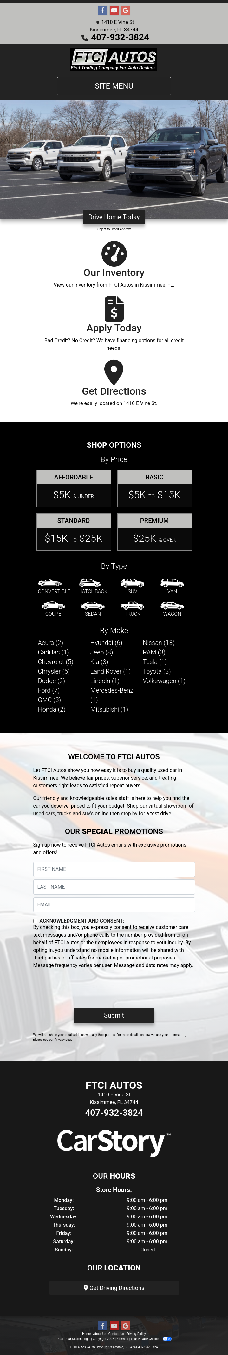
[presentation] (81, 990)
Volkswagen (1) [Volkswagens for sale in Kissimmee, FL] (164, 681)
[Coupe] (53, 609)
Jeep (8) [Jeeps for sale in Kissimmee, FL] (101, 652)
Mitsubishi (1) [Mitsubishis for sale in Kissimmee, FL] (109, 709)
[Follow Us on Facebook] (102, 10)
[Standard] (73, 532)
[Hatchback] (92, 586)
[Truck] (132, 609)
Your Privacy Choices (151, 1339)
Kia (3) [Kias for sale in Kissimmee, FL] (99, 662)
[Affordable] (73, 488)
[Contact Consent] (35, 921)
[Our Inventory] (114, 267)
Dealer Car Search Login (73, 1339)
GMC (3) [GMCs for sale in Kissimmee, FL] (49, 700)
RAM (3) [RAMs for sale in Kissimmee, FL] (154, 652)
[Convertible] (54, 586)
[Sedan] (93, 609)
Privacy (60, 1039)
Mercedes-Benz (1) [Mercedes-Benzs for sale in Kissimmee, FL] (112, 695)
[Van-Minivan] (172, 586)
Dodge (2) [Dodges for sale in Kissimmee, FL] (51, 681)
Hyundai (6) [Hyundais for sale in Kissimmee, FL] (106, 643)
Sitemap (122, 1339)
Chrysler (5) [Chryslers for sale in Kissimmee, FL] (54, 671)
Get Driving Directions (114, 1287)
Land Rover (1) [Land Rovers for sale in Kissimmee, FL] (110, 671)
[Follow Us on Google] (125, 10)
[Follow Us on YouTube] (114, 10)
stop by (129, 813)
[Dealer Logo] (114, 59)
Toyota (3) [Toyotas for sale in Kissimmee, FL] (157, 671)
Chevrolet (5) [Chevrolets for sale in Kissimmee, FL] (56, 662)
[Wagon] (172, 609)
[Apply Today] (114, 326)
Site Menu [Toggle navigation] (114, 86)
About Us (99, 1334)
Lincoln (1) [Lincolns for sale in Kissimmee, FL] (105, 681)
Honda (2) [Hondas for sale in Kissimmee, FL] (52, 709)
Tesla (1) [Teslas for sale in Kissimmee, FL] (155, 662)
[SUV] (132, 586)
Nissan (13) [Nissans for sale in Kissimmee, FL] (159, 643)
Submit (114, 1015)
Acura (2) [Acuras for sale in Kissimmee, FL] (50, 643)
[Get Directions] (114, 386)
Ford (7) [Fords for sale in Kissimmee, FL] (49, 690)
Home (86, 1334)
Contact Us (116, 1334)
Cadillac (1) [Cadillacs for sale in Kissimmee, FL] (53, 652)
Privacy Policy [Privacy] (136, 1334)
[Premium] (154, 532)
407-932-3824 (120, 37)
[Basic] (154, 488)
